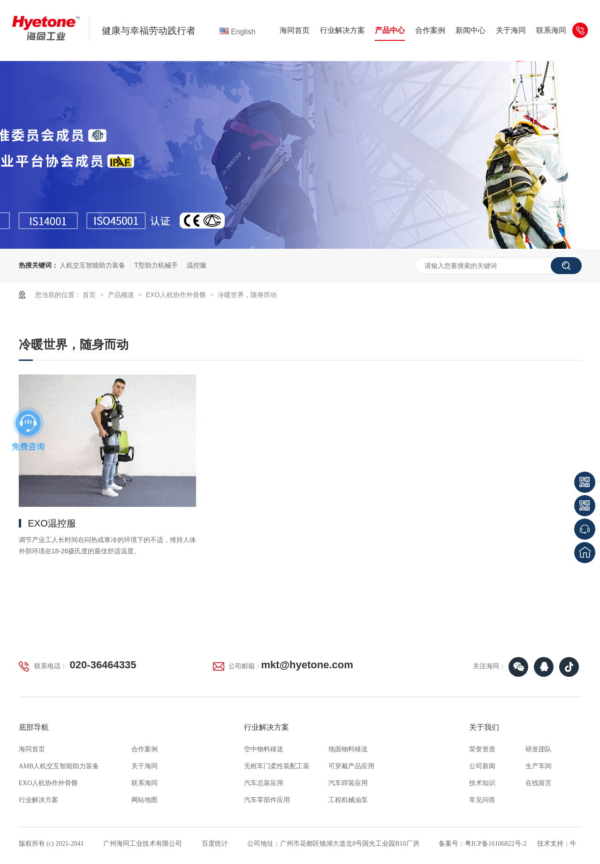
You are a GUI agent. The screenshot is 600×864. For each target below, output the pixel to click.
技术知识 (482, 783)
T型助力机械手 (156, 265)
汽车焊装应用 (348, 783)
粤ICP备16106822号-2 (495, 843)
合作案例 (430, 30)
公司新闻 (482, 766)
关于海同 (511, 30)
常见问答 (482, 799)
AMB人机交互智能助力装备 (59, 766)
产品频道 (122, 294)
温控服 (196, 265)
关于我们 (484, 727)
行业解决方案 (342, 30)
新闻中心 (471, 30)
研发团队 (538, 749)
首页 (90, 294)
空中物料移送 (263, 749)
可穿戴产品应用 (351, 766)
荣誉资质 (482, 749)
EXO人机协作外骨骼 (176, 294)
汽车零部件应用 (267, 799)
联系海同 (551, 30)
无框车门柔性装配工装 (277, 766)
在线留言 (538, 783)
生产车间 (538, 766)
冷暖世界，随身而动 (247, 294)
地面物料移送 (348, 749)
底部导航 (34, 727)
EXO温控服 (52, 523)
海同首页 (295, 30)
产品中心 (390, 30)
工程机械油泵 (348, 799)
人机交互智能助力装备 (92, 265)
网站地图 (144, 799)
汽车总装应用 (263, 783)
